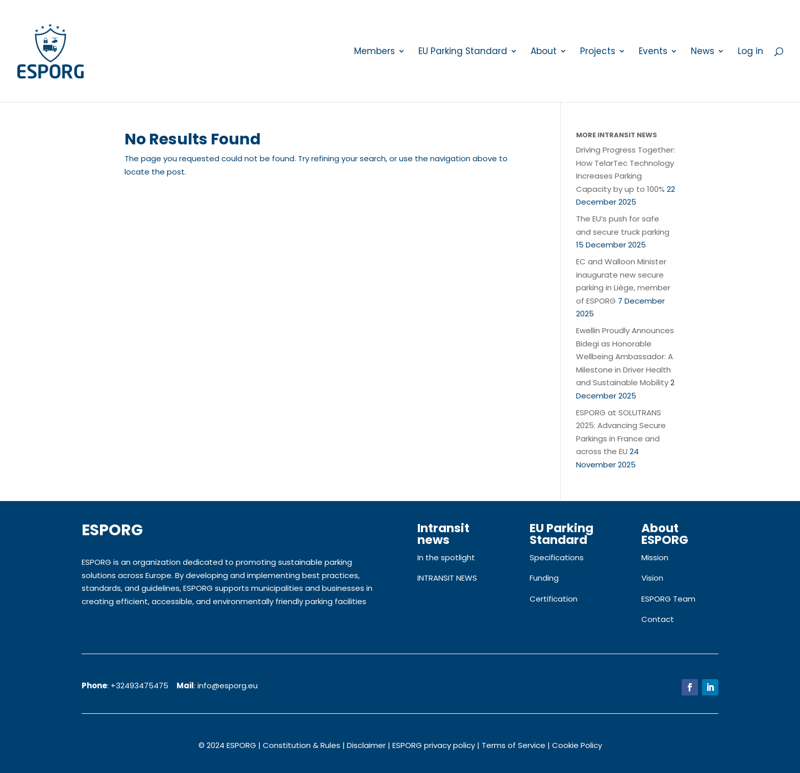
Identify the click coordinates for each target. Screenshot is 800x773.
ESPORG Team (668, 598)
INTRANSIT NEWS (447, 577)
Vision (652, 577)
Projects (597, 52)
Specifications (557, 557)
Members (374, 52)
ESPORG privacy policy (433, 745)
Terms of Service (513, 745)
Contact (657, 619)
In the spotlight (446, 557)
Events (653, 52)
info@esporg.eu (227, 685)
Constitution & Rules (301, 745)
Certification (554, 598)
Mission (654, 557)
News (702, 52)
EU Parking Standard (462, 52)
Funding (544, 577)
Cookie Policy (577, 745)
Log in (750, 52)
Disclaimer (366, 745)
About (544, 52)
